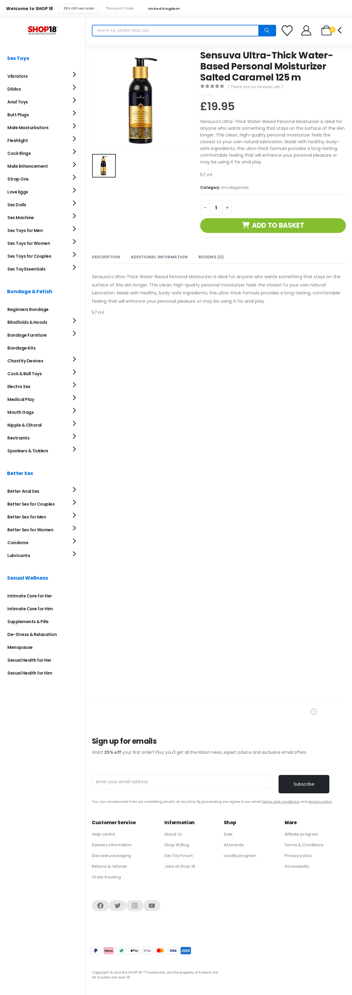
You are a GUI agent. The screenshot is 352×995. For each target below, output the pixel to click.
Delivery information (112, 845)
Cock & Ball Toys (24, 374)
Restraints (18, 438)
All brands (234, 845)
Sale (228, 834)
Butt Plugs (18, 115)
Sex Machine (20, 218)
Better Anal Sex (23, 491)
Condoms (17, 543)
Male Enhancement (27, 166)
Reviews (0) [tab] (211, 257)
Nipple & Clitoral (24, 425)
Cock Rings (19, 153)
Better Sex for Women (30, 530)
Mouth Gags (20, 412)
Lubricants (18, 555)
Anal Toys (17, 102)
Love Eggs (17, 192)
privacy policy (320, 801)
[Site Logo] (43, 30)
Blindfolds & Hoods (27, 322)
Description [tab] (106, 257)
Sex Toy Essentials (26, 269)
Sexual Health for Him (29, 673)
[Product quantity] (216, 207)
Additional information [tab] (159, 257)
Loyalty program (240, 855)
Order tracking (106, 877)
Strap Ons (18, 179)
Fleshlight (17, 140)
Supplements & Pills (28, 622)
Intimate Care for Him (30, 609)
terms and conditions (281, 801)
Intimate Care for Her (29, 596)
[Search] (266, 30)
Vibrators (17, 76)
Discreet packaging (111, 855)
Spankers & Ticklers (27, 451)
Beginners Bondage (28, 309)
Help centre (103, 834)
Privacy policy (298, 855)
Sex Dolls (16, 205)
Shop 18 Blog (176, 845)
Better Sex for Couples (30, 504)
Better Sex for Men (26, 517)
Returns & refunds (109, 866)
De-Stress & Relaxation (32, 634)
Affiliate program (301, 834)
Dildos (14, 89)
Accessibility (297, 866)
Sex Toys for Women (28, 243)
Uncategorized (235, 187)
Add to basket (278, 225)
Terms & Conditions (304, 845)
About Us (173, 834)
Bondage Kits (21, 348)
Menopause (20, 647)
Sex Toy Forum (178, 855)
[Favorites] (288, 30)
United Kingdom (160, 8)
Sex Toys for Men (25, 230)
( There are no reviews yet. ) (255, 87)
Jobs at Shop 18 (179, 866)
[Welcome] (306, 30)
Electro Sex (19, 386)
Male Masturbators (28, 128)
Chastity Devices (25, 361)
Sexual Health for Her (29, 660)
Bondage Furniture (27, 335)
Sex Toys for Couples (29, 256)
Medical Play (20, 399)
